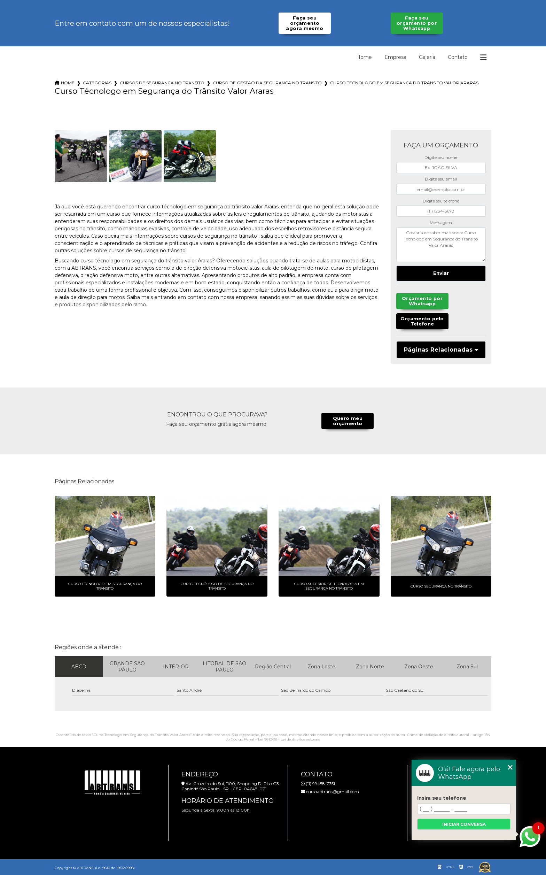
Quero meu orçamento (347, 421)
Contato (458, 57)
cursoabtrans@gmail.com (330, 791)
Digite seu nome (440, 157)
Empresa (395, 57)
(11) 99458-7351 (318, 783)
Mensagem (441, 222)
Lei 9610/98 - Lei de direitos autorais (289, 739)
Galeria (427, 57)
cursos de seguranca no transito (162, 82)
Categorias (97, 82)
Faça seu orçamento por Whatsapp (417, 23)
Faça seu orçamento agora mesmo (304, 23)
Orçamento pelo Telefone (422, 321)
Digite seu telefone (441, 201)
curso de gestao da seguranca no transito (267, 82)
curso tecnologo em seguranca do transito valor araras (404, 82)
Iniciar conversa (464, 824)
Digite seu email (441, 179)
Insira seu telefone (441, 798)
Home (364, 57)
